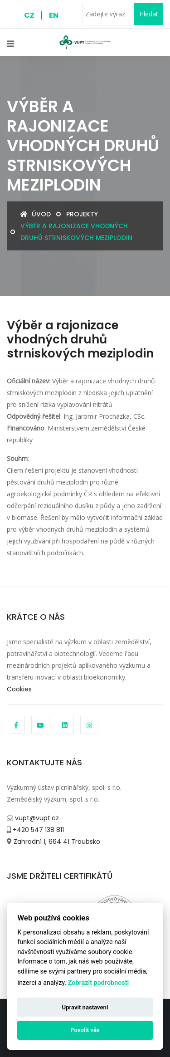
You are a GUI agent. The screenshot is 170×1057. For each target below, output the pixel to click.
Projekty (82, 214)
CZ (29, 15)
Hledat (148, 14)
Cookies (19, 689)
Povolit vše (84, 1030)
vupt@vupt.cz (36, 817)
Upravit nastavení (85, 1007)
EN (53, 15)
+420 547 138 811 (37, 829)
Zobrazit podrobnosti (98, 983)
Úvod (35, 214)
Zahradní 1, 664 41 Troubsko (56, 841)
